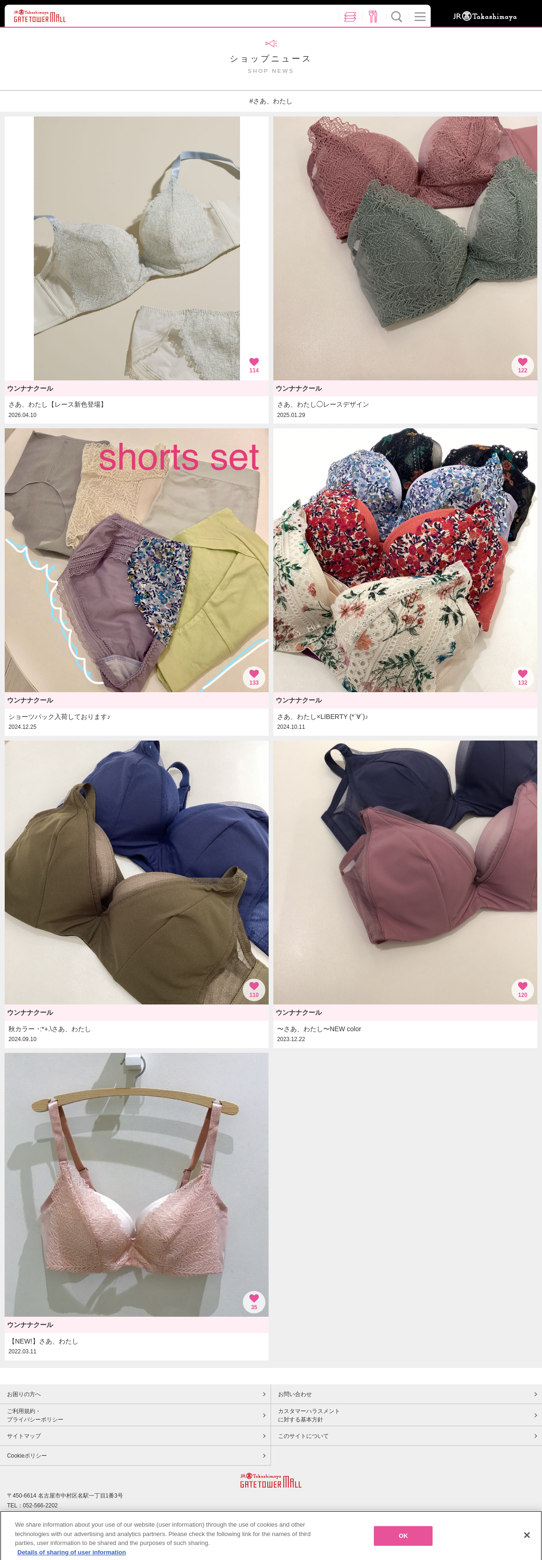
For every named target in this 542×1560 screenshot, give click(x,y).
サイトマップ (24, 1436)
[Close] (527, 1539)
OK (403, 1539)
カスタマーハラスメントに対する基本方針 (309, 1415)
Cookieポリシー (27, 1455)
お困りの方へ (24, 1394)
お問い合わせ (295, 1394)
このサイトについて (303, 1436)
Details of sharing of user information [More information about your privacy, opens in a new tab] (71, 1556)
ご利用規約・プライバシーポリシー (35, 1415)
